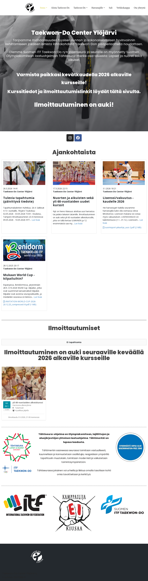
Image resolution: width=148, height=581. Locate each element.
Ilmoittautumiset (74, 328)
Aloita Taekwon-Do (60, 8)
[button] (46, 7)
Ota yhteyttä (139, 8)
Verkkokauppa (123, 8)
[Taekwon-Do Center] (30, 8)
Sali (110, 8)
